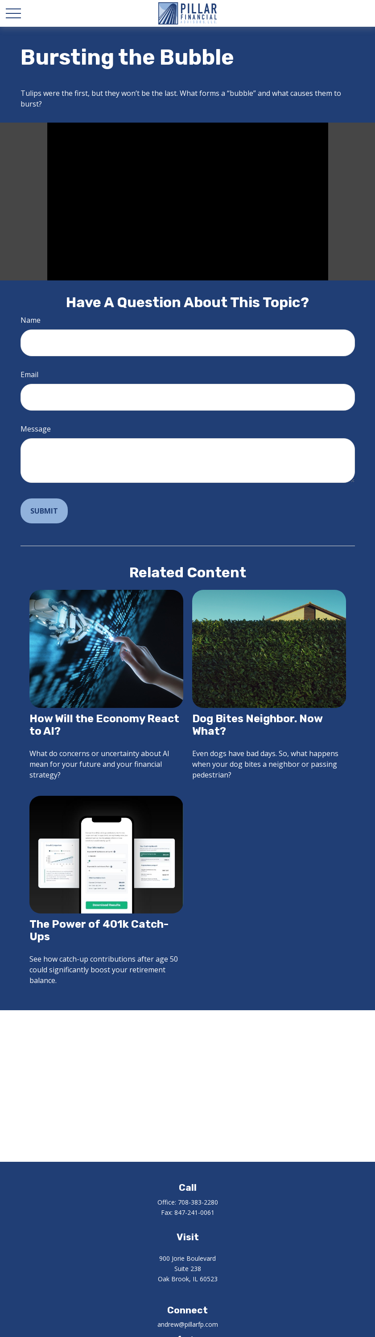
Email (29, 374)
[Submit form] (44, 510)
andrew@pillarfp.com (187, 1324)
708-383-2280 (198, 1202)
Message (36, 429)
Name (31, 320)
